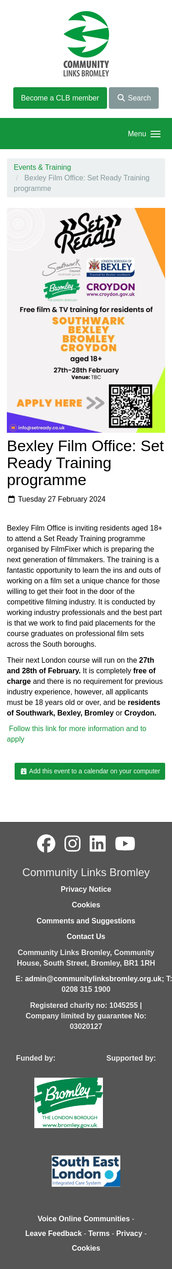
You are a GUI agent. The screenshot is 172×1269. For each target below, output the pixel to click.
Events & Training (42, 167)
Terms (99, 1233)
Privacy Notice (86, 889)
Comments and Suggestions (86, 921)
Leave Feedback (53, 1233)
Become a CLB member (60, 98)
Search (134, 98)
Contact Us (86, 936)
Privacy (129, 1233)
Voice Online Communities (84, 1219)
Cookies (86, 905)
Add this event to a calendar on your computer (90, 771)
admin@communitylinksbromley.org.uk (93, 979)
